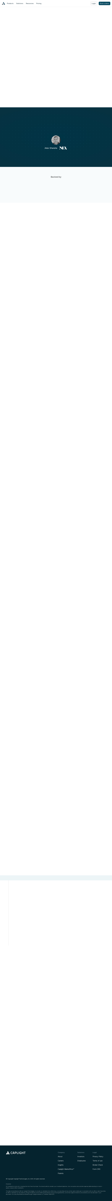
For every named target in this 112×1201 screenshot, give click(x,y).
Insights (60, 1165)
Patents (60, 1173)
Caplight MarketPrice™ (66, 1169)
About (60, 1156)
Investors (80, 1156)
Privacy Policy (98, 1156)
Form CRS (96, 1169)
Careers (61, 1161)
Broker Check (98, 1165)
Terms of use (98, 1161)
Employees (81, 1161)
